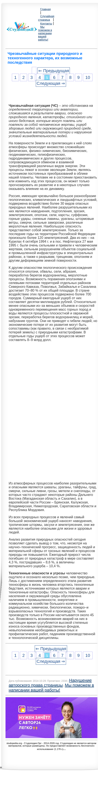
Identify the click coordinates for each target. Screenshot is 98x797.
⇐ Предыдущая (53, 70)
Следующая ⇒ (51, 83)
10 (87, 77)
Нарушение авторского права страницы (50, 682)
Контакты (46, 23)
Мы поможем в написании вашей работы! (45, 33)
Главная (45, 9)
